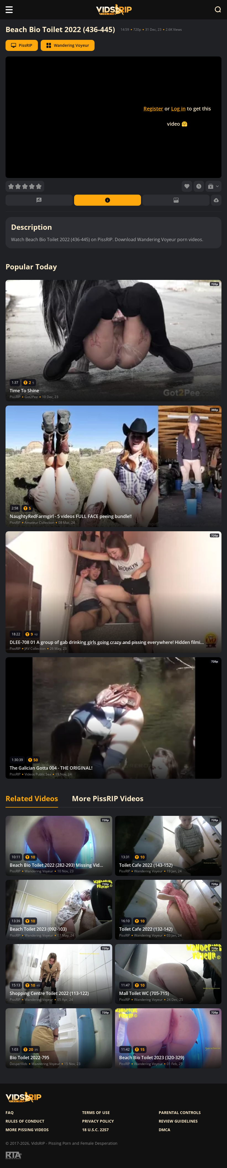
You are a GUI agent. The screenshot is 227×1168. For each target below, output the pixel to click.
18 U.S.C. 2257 (95, 1129)
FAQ (10, 1112)
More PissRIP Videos (107, 798)
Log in (178, 108)
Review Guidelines (178, 1121)
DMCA (164, 1129)
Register (153, 108)
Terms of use (96, 1112)
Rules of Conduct (25, 1121)
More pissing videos (27, 1129)
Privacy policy (98, 1121)
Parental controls (180, 1112)
